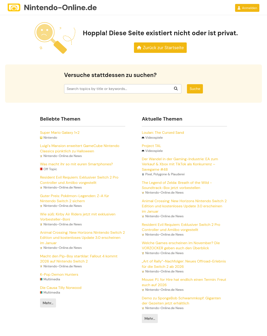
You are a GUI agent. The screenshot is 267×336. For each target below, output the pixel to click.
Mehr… (48, 303)
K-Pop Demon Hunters (59, 274)
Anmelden (247, 8)
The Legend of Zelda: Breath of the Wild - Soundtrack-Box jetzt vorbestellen (177, 185)
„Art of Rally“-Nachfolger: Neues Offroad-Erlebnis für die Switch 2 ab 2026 (184, 264)
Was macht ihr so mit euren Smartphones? (76, 164)
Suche (195, 88)
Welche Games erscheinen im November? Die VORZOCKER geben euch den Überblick (181, 245)
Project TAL (151, 145)
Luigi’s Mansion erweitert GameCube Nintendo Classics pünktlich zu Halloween (79, 148)
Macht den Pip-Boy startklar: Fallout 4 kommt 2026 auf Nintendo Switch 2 (79, 259)
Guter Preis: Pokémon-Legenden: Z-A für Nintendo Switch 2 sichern (74, 198)
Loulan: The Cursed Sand (163, 132)
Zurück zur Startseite (160, 48)
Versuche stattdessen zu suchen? (110, 75)
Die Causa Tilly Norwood (60, 287)
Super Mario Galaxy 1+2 (60, 132)
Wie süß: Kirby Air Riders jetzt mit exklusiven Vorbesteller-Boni (77, 217)
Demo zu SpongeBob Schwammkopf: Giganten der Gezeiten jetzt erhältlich (181, 301)
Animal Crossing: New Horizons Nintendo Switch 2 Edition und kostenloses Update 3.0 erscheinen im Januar (82, 237)
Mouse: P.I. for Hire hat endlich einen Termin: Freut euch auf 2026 (184, 282)
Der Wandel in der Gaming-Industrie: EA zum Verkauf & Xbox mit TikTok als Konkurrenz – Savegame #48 (180, 164)
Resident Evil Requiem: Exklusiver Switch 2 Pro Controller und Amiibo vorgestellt (79, 180)
